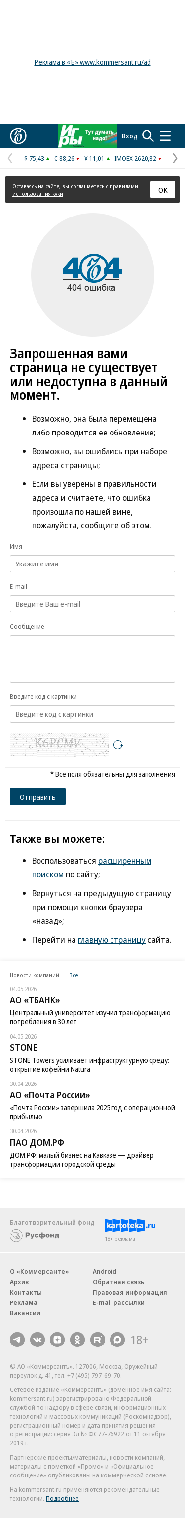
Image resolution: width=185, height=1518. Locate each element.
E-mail (18, 586)
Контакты (26, 1292)
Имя (16, 546)
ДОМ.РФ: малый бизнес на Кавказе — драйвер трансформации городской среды (82, 1159)
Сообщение (27, 626)
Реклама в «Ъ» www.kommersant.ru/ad (93, 62)
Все (73, 975)
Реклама (23, 1302)
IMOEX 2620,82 (135, 158)
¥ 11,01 (94, 158)
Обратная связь (118, 1281)
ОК (163, 190)
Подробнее (62, 1498)
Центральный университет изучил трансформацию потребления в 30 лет (90, 1017)
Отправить (38, 797)
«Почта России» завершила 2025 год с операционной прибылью (92, 1112)
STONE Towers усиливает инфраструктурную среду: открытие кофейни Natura (89, 1064)
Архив (19, 1281)
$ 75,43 (34, 158)
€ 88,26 (64, 158)
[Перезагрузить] (118, 744)
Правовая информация (130, 1292)
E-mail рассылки (119, 1302)
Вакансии (25, 1312)
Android (104, 1271)
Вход (130, 135)
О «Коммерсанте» (39, 1271)
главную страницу (112, 939)
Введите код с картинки (43, 696)
